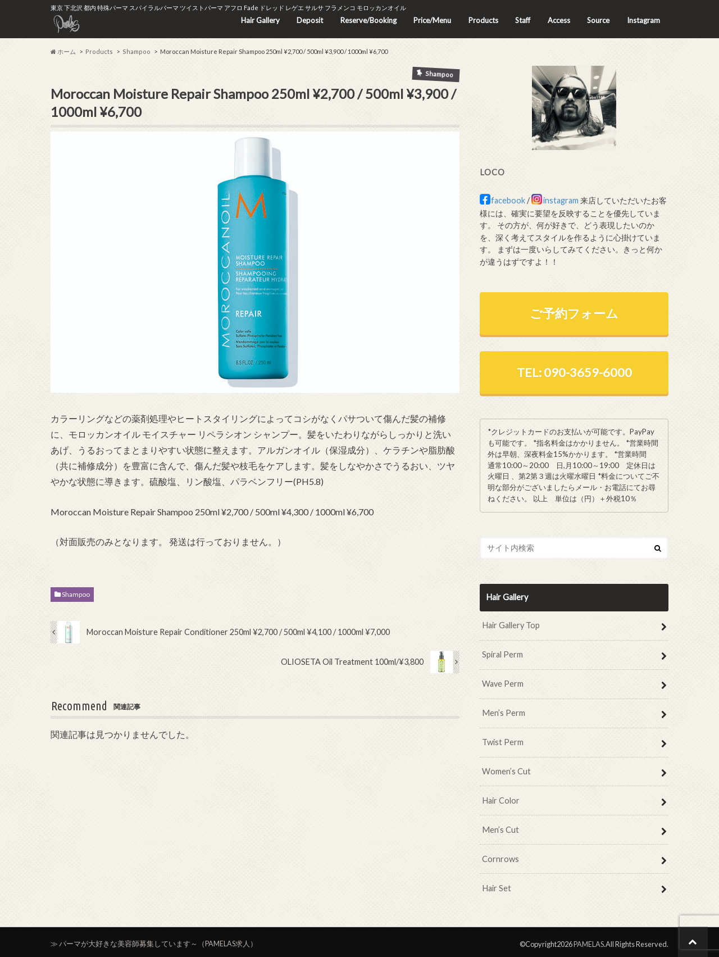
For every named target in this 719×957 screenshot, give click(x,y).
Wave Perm (503, 682)
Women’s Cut (506, 768)
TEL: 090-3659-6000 (574, 371)
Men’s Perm (503, 710)
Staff (521, 19)
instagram (561, 201)
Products (482, 19)
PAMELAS (589, 939)
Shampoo (76, 595)
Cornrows (500, 855)
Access (558, 19)
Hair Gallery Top (510, 624)
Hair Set (496, 884)
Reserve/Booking (366, 19)
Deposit (307, 19)
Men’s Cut (500, 826)
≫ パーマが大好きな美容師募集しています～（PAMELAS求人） (154, 939)
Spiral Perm (502, 653)
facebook (508, 201)
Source (597, 19)
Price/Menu (430, 19)
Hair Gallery (257, 19)
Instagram (642, 19)
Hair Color (500, 797)
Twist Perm (503, 740)
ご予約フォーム (574, 313)
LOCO (492, 171)
